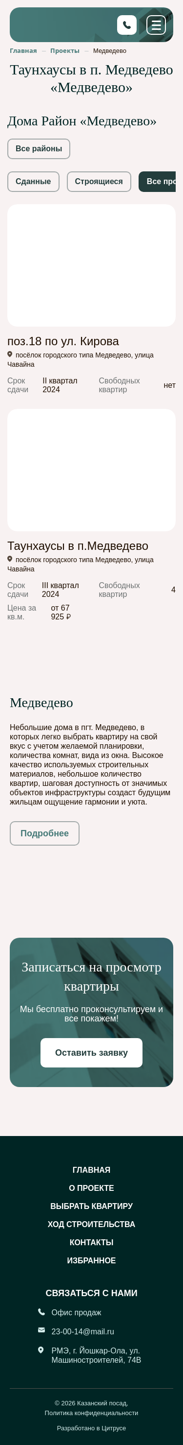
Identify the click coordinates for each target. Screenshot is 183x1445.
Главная (92, 1170)
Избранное (91, 1260)
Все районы (39, 148)
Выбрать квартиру (91, 1206)
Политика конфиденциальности (92, 1413)
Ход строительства (92, 1224)
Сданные (33, 181)
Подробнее (44, 833)
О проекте (91, 1188)
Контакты (92, 1242)
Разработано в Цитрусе (91, 1428)
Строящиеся (99, 181)
